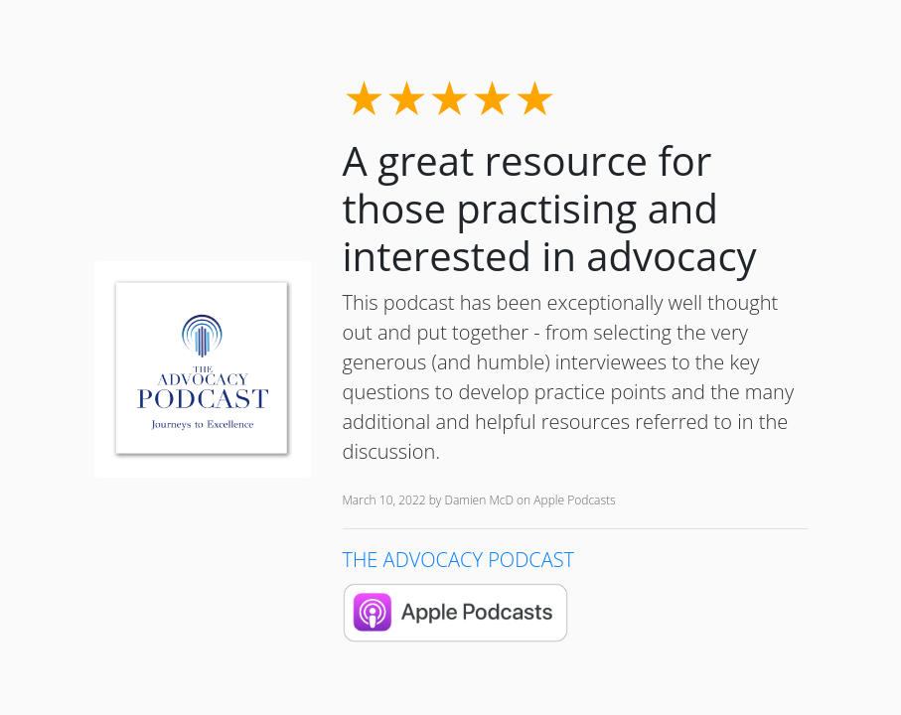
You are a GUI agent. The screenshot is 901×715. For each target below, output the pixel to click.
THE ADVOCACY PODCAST (459, 559)
